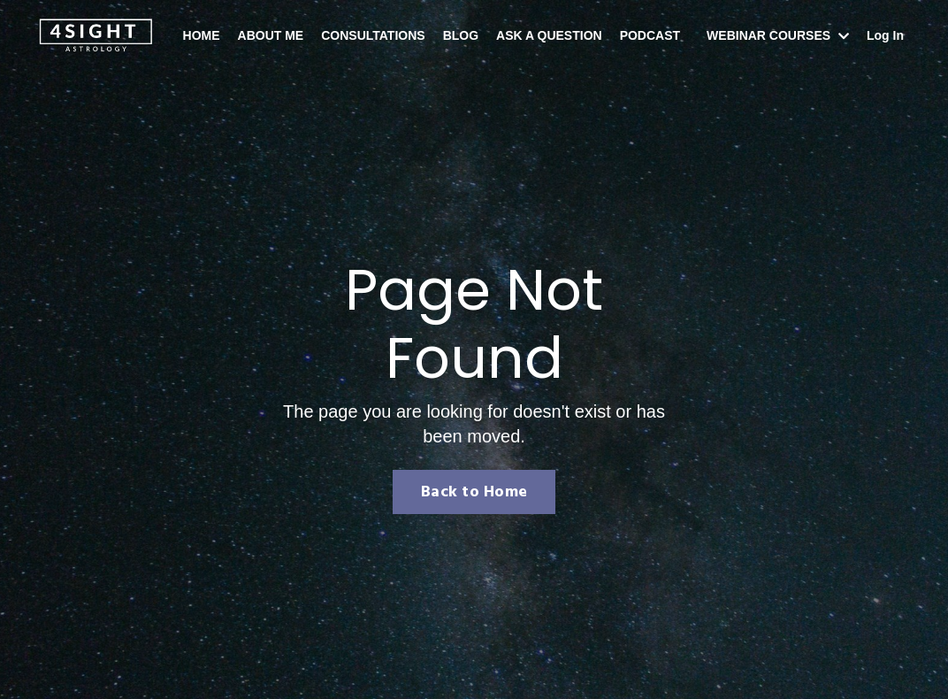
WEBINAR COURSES (778, 35)
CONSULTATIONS (372, 35)
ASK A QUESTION (549, 35)
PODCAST (650, 35)
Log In (885, 35)
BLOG (460, 35)
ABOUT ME (271, 35)
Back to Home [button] (474, 492)
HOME (201, 35)
